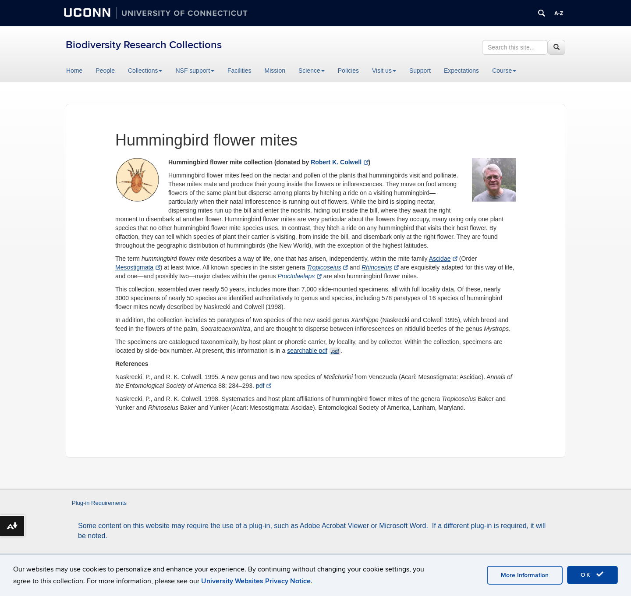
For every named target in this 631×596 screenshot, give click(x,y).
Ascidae (443, 258)
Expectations (461, 70)
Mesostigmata (137, 267)
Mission (275, 70)
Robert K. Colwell (339, 162)
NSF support (194, 70)
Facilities (239, 70)
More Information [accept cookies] (525, 575)
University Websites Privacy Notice (256, 581)
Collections (145, 70)
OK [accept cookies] (592, 574)
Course (504, 70)
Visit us (384, 70)
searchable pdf (313, 350)
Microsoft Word (402, 525)
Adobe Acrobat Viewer (334, 525)
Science (311, 70)
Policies (348, 70)
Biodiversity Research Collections (144, 45)
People (105, 70)
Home (74, 70)
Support (420, 70)
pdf (263, 385)
